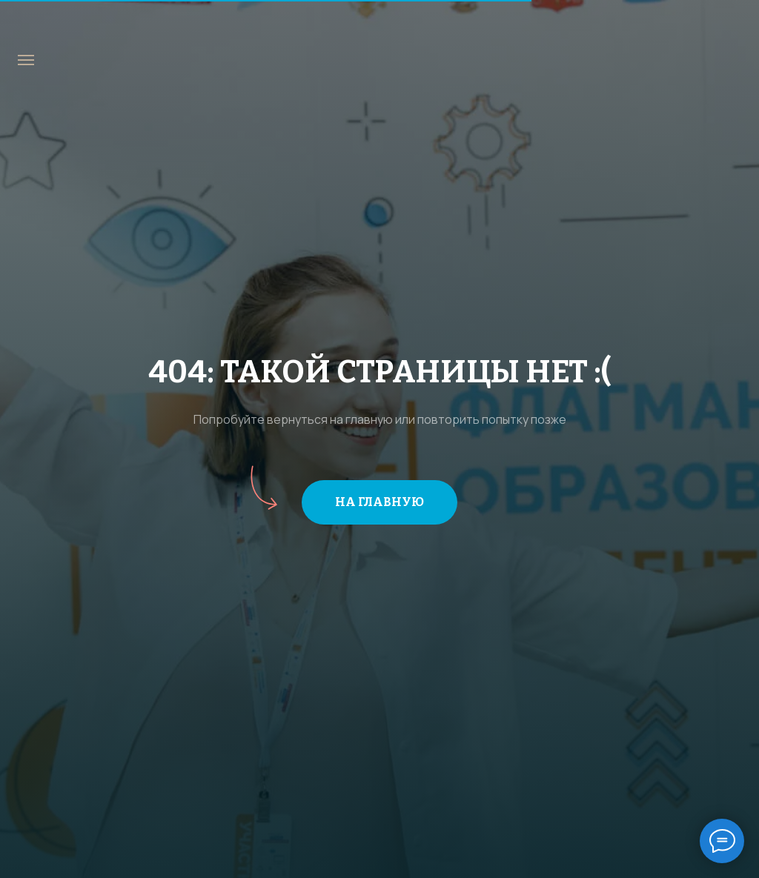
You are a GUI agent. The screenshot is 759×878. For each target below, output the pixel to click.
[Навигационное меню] (26, 60)
